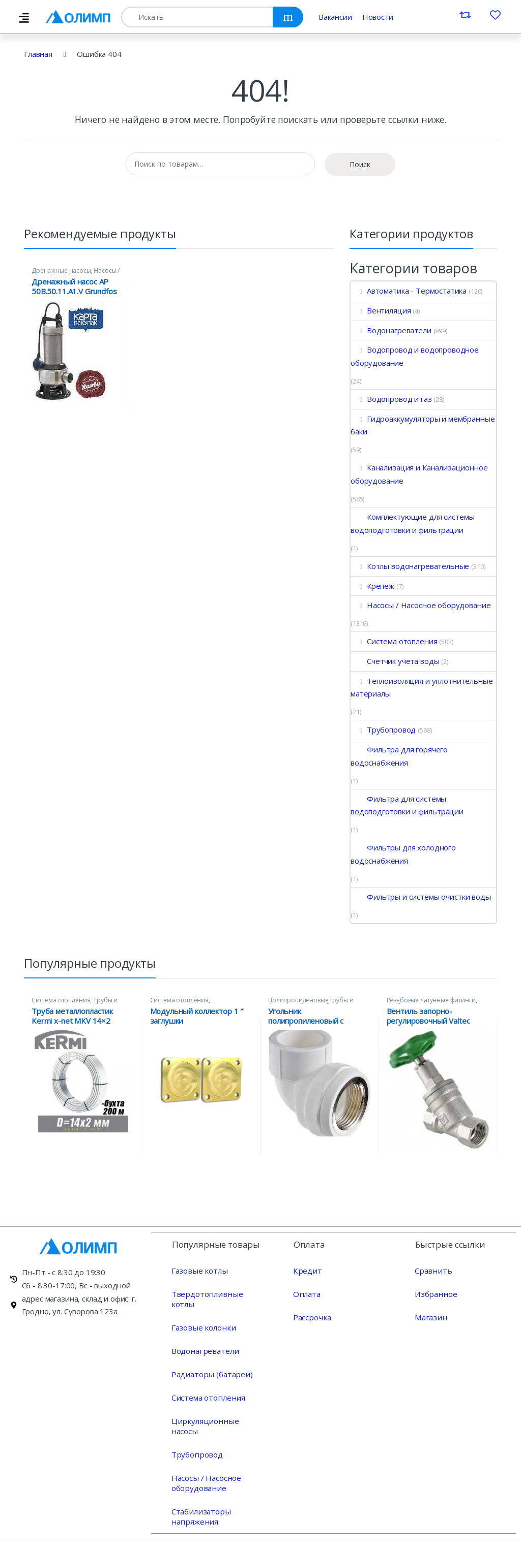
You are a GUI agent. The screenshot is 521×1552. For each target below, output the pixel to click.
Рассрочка (311, 1317)
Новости (377, 17)
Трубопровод (383, 729)
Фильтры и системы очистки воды (421, 897)
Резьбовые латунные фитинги (431, 1000)
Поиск (360, 164)
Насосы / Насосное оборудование (76, 273)
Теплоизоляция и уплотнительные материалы (422, 687)
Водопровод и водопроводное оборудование (415, 356)
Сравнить (432, 1270)
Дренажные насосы (61, 270)
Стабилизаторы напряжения (199, 1495)
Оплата (306, 1293)
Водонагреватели (391, 330)
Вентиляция (381, 310)
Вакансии (335, 17)
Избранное (435, 1293)
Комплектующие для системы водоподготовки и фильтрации (412, 523)
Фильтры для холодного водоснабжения (403, 854)
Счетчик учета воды (395, 661)
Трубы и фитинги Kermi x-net (75, 1003)
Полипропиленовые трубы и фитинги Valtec (310, 1003)
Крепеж (372, 586)
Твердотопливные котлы (216, 1293)
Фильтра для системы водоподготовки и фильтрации (407, 805)
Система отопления (394, 641)
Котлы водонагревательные (410, 566)
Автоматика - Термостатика (409, 291)
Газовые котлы (198, 1270)
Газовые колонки (202, 1317)
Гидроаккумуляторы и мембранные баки (423, 425)
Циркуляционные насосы (217, 1410)
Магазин (430, 1317)
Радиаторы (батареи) (210, 1363)
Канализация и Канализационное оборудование (419, 474)
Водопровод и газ (391, 399)
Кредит (306, 1270)
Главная (38, 54)
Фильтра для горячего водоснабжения (399, 756)
